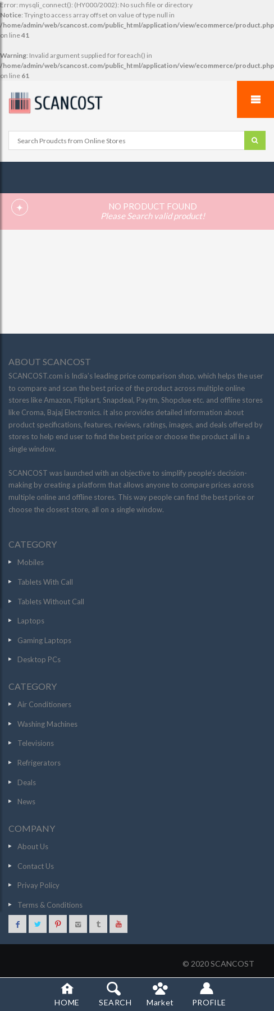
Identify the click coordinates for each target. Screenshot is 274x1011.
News (26, 801)
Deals (26, 782)
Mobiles (30, 562)
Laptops (30, 620)
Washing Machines (47, 723)
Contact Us (35, 866)
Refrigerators (39, 762)
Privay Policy (38, 885)
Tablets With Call (45, 581)
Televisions (35, 743)
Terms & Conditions (50, 904)
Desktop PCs (39, 659)
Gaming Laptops (44, 640)
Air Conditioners (44, 704)
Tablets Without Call (50, 601)
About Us (32, 846)
